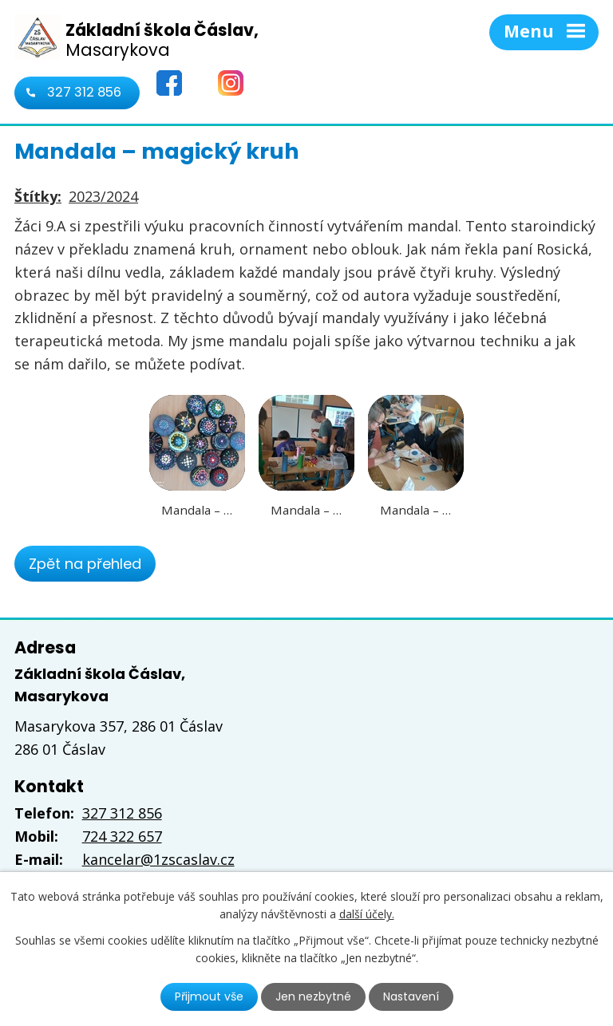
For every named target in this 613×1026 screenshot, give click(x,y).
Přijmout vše (209, 996)
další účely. (366, 913)
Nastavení (411, 996)
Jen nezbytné (313, 996)
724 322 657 (122, 836)
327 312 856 (84, 92)
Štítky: (37, 196)
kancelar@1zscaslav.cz (158, 859)
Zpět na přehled (85, 564)
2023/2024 (103, 196)
